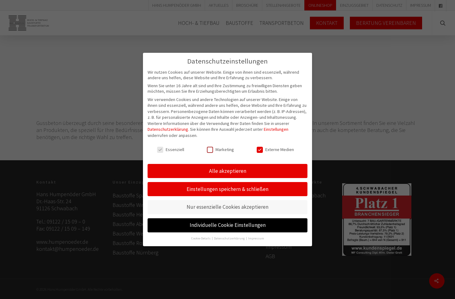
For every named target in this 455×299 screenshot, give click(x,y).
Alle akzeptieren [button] (227, 166)
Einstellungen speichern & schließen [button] (227, 184)
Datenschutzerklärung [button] (229, 234)
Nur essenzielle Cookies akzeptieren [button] (227, 202)
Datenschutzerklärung (168, 124)
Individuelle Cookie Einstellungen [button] (228, 220)
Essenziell (170, 145)
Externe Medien (275, 145)
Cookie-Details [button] (201, 234)
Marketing (220, 145)
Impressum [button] (256, 234)
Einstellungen (276, 124)
